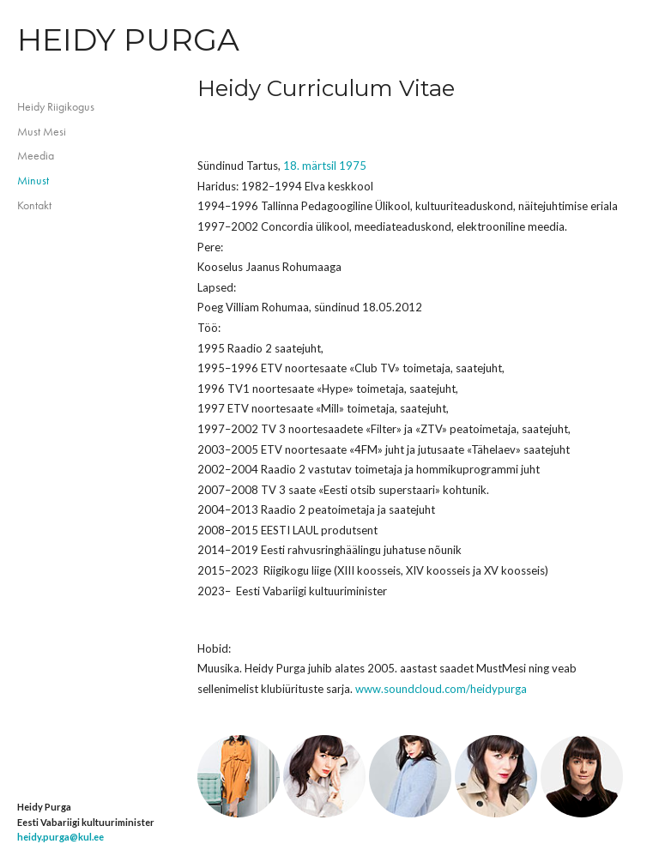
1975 (352, 165)
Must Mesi (41, 131)
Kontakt (34, 205)
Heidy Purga (128, 39)
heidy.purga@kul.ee (60, 836)
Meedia (35, 155)
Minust (33, 180)
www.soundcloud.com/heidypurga (441, 689)
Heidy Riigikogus (55, 106)
